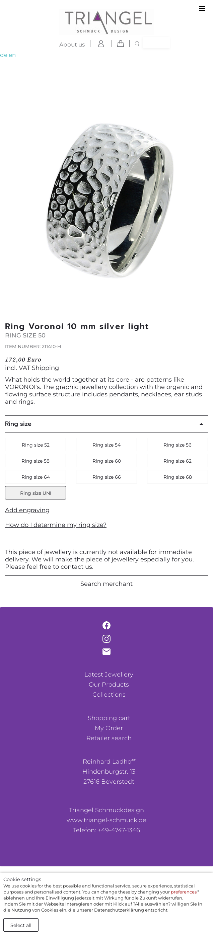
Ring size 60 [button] (106, 461)
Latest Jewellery (108, 674)
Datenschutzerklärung (119, 910)
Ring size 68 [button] (177, 477)
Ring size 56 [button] (177, 445)
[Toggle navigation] (202, 8)
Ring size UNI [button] (35, 493)
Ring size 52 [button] (36, 445)
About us (72, 44)
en (12, 55)
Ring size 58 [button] (35, 461)
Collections (109, 694)
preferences (184, 891)
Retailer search (109, 738)
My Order (109, 728)
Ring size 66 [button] (106, 477)
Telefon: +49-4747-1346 (106, 830)
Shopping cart (109, 718)
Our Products (109, 684)
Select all (20, 925)
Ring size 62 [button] (177, 461)
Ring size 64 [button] (35, 477)
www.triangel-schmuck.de (106, 820)
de (3, 55)
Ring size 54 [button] (106, 445)
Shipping (45, 368)
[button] (201, 199)
